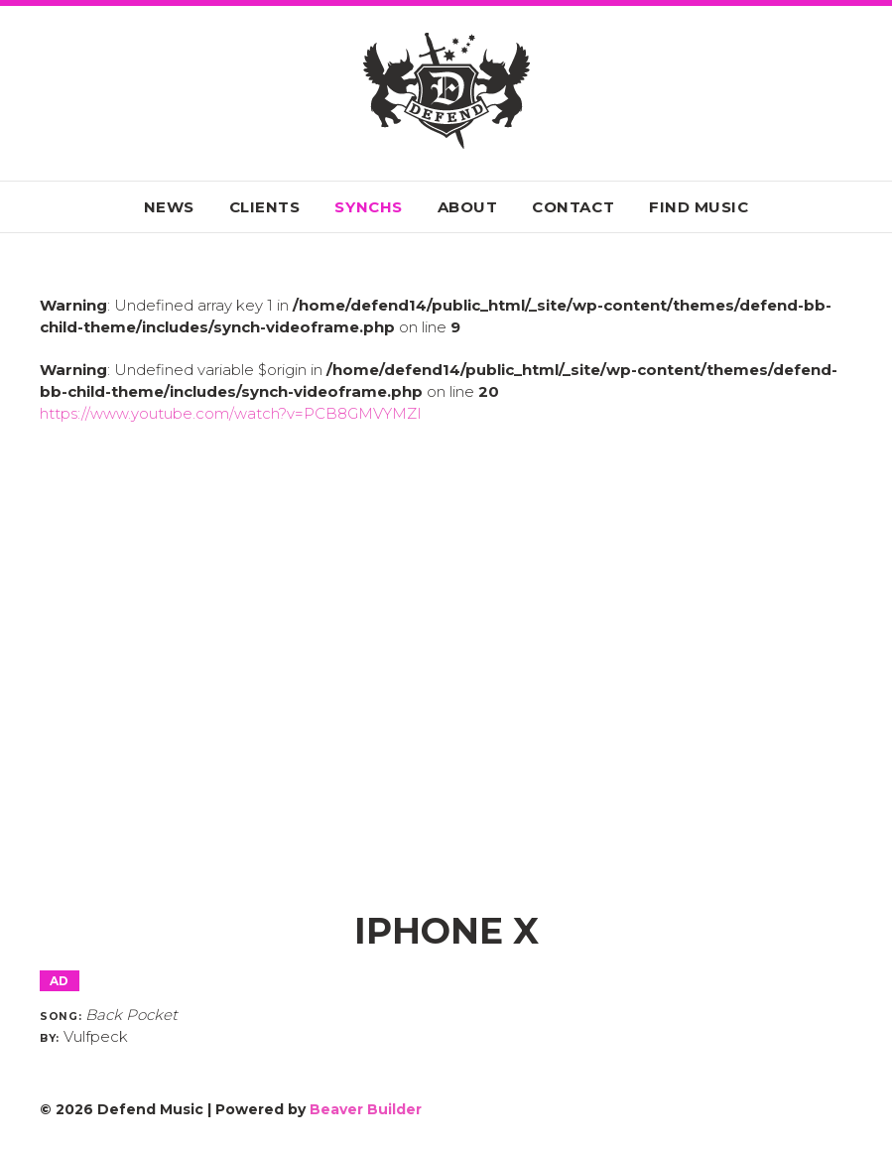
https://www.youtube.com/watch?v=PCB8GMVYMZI (231, 413)
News (169, 206)
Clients (265, 206)
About (468, 206)
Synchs (368, 206)
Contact (573, 206)
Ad (59, 980)
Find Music (698, 206)
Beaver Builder (366, 1109)
